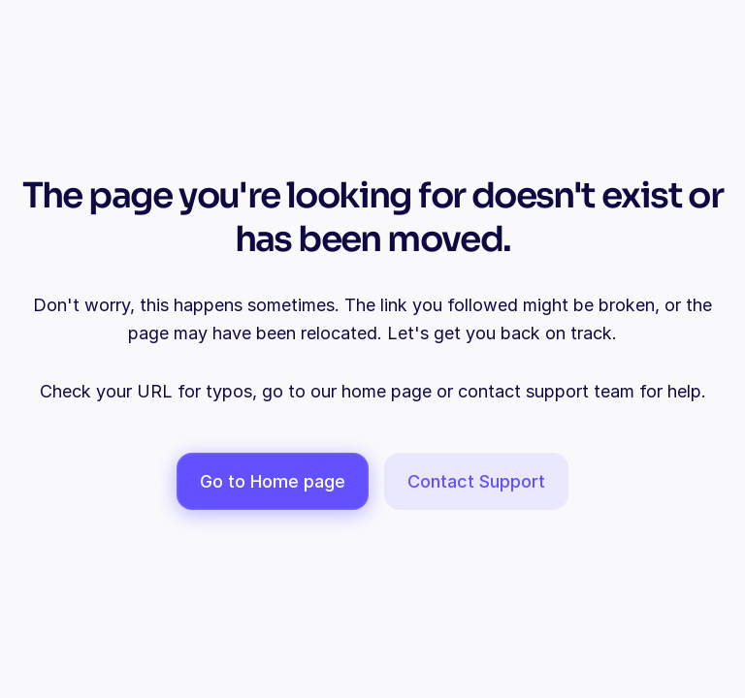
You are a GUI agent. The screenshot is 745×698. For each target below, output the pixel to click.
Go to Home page (272, 481)
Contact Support (476, 481)
